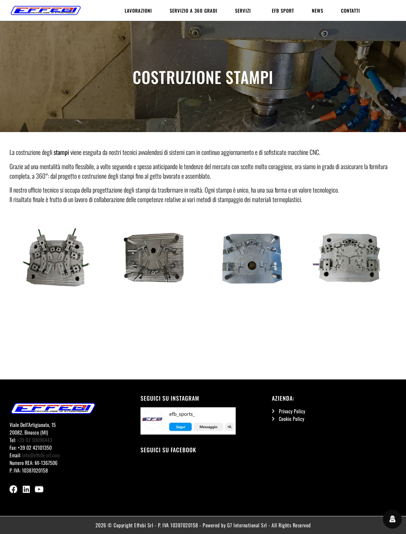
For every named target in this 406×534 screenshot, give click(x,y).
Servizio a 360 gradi (193, 10)
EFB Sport (283, 10)
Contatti (350, 10)
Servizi (244, 10)
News (317, 10)
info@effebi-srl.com (41, 455)
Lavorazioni (138, 10)
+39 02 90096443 (34, 440)
